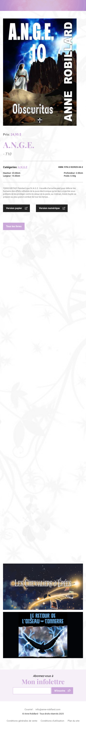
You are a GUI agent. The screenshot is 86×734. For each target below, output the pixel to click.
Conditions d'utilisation (52, 720)
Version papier (14, 208)
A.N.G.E (22, 167)
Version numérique (49, 208)
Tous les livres (14, 226)
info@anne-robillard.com (47, 709)
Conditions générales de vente (22, 720)
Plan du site (73, 720)
